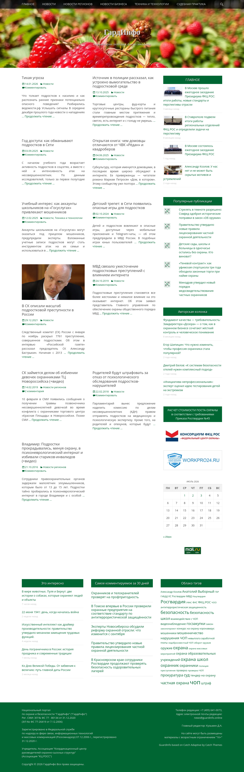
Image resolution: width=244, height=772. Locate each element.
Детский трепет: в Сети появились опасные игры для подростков (122, 205)
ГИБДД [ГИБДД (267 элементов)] (164, 596)
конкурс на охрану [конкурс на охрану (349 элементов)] (188, 628)
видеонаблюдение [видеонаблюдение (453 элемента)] (173, 624)
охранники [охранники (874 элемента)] (189, 665)
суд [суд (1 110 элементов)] (187, 675)
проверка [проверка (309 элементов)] (181, 670)
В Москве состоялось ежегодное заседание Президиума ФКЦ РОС (199, 150)
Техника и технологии (68, 218)
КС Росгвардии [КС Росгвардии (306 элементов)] (177, 596)
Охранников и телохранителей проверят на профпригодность (115, 595)
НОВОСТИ (49, 4)
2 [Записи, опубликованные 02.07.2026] (193, 495)
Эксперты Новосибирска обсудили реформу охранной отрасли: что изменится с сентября (117, 630)
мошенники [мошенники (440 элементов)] (169, 633)
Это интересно (52, 583)
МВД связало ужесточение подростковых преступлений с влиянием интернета (119, 270)
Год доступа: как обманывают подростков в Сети (47, 142)
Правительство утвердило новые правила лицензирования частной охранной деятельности (117, 647)
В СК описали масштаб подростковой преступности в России (48, 310)
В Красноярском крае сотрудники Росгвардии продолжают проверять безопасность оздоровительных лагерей (118, 665)
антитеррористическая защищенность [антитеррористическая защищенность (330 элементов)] (183, 607)
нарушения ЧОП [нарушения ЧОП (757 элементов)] (174, 638)
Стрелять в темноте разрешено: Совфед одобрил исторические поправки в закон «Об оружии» (200, 214)
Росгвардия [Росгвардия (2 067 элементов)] (173, 602)
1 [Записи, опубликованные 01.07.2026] (184, 495)
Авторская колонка (192, 312)
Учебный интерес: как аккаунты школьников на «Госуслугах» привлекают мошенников (49, 207)
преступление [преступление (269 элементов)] (168, 670)
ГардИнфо (122, 32)
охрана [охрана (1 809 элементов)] (180, 647)
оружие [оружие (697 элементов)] (166, 648)
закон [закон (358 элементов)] (209, 624)
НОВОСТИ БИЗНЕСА (113, 4)
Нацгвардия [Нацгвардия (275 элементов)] (199, 596)
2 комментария (34, 391)
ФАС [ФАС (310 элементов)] (195, 602)
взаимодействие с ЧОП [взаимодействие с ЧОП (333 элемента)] (184, 619)
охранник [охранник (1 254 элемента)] (170, 665)
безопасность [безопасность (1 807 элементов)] (175, 612)
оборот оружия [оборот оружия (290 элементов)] (202, 642)
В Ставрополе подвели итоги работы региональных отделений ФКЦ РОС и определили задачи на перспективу (191, 125)
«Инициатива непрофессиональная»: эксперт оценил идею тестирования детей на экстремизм (191, 386)
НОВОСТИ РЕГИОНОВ (77, 4)
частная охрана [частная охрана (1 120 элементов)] (175, 682)
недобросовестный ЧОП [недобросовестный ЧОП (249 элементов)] (181, 642)
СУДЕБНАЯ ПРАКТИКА (191, 4)
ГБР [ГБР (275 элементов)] (217, 591)
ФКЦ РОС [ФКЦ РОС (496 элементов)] (204, 602)
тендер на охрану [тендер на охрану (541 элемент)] (203, 675)
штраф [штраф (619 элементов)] (206, 683)
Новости (48, 84)
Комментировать (35, 87)
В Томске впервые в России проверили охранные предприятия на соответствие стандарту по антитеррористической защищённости (121, 612)
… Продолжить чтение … (38, 116)
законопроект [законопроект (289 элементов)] (168, 628)
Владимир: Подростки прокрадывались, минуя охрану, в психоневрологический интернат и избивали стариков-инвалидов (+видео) (52, 452)
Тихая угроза (33, 77)
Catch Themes (213, 745)
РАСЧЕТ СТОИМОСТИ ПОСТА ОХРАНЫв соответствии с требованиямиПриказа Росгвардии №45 (193, 414)
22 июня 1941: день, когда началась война (50, 612)
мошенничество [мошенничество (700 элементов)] (190, 633)
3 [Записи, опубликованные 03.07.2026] (201, 495)
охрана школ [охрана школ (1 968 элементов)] (194, 659)
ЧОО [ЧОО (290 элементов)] (214, 602)
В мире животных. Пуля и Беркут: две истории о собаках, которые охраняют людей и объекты (52, 596)
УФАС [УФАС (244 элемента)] (189, 602)
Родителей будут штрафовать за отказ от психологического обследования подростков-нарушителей (120, 379)
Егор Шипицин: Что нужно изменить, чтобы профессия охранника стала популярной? (188, 349)
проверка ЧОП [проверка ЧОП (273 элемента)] (196, 670)
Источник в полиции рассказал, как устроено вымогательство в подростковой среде (123, 81)
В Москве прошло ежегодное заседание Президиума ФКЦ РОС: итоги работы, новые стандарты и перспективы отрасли (189, 96)
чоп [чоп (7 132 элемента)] (195, 682)
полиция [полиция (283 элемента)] (203, 665)
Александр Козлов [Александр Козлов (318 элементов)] (171, 591)
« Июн (167, 537)
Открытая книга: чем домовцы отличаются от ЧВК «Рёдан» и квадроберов (119, 144)
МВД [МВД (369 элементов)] (189, 596)
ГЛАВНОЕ (28, 4)
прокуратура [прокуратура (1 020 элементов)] (172, 675)
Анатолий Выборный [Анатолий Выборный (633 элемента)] (198, 591)
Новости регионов (54, 387)
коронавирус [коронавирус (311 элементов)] (207, 628)
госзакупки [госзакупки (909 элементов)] (196, 623)
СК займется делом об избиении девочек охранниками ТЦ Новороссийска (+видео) (50, 376)
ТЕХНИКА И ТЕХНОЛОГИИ (152, 4)
